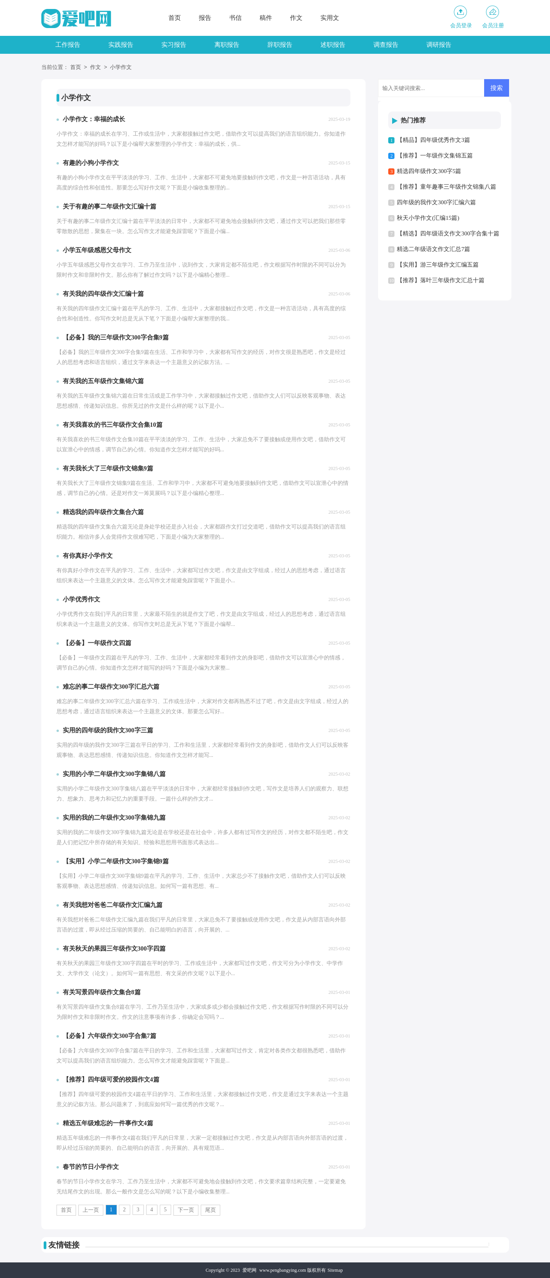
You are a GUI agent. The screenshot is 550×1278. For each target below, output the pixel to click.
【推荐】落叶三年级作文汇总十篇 (441, 280)
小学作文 (121, 68)
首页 (174, 17)
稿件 (266, 17)
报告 (205, 17)
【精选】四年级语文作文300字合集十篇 (448, 233)
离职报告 (226, 44)
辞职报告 (279, 44)
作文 (296, 17)
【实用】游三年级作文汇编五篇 (438, 265)
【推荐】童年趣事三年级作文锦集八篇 (446, 187)
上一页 (91, 1210)
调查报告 (385, 44)
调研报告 (438, 44)
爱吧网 (249, 1270)
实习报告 (173, 44)
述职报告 (332, 44)
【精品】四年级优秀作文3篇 (433, 140)
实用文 (329, 17)
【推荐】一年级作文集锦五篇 (435, 155)
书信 (235, 17)
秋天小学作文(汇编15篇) (428, 218)
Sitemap (335, 1270)
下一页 (186, 1210)
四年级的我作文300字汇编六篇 (436, 202)
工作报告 (67, 44)
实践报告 (120, 44)
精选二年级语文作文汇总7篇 (433, 249)
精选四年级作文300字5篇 (429, 171)
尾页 (210, 1210)
